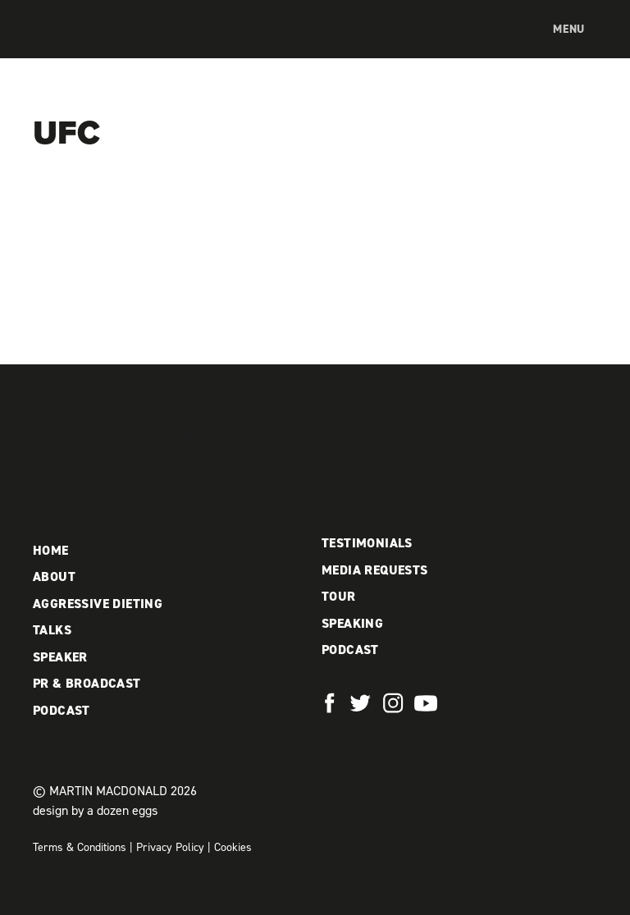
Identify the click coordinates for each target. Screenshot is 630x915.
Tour (339, 596)
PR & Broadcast (87, 683)
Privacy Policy (170, 847)
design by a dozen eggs (95, 810)
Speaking (352, 623)
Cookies (233, 847)
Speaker (60, 657)
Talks (52, 629)
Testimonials (367, 542)
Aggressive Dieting (97, 603)
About (54, 576)
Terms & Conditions (79, 847)
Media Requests (375, 570)
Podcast (61, 710)
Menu (569, 29)
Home (51, 550)
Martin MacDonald (119, 46)
